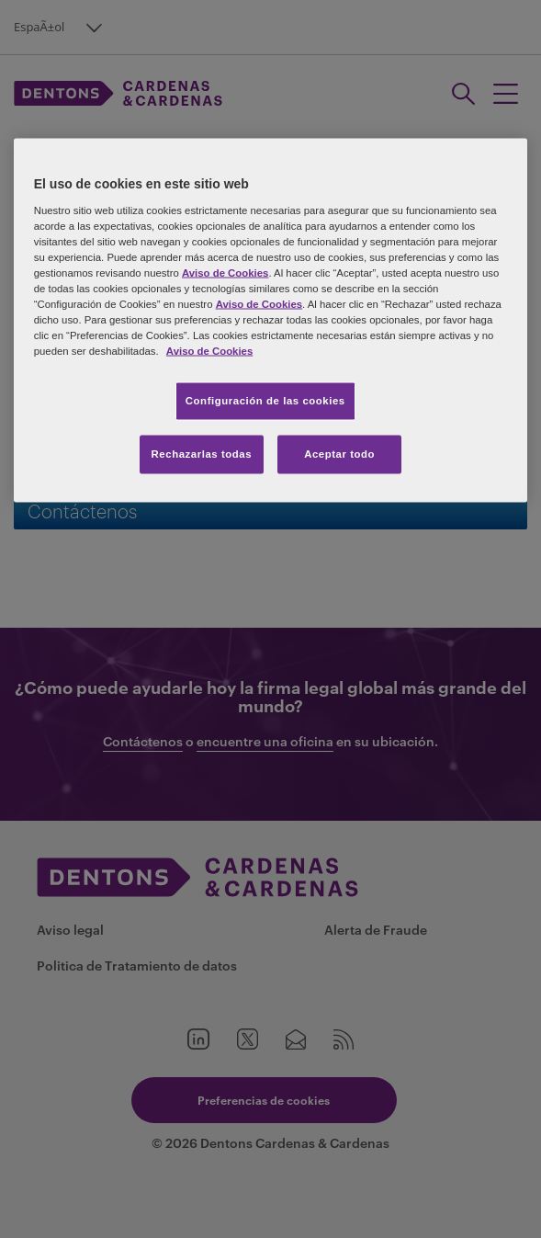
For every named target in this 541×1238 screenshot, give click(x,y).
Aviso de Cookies (225, 272)
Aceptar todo (339, 454)
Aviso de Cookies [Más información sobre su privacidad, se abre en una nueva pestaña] (209, 351)
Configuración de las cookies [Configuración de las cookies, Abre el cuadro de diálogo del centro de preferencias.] (265, 400)
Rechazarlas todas (202, 454)
